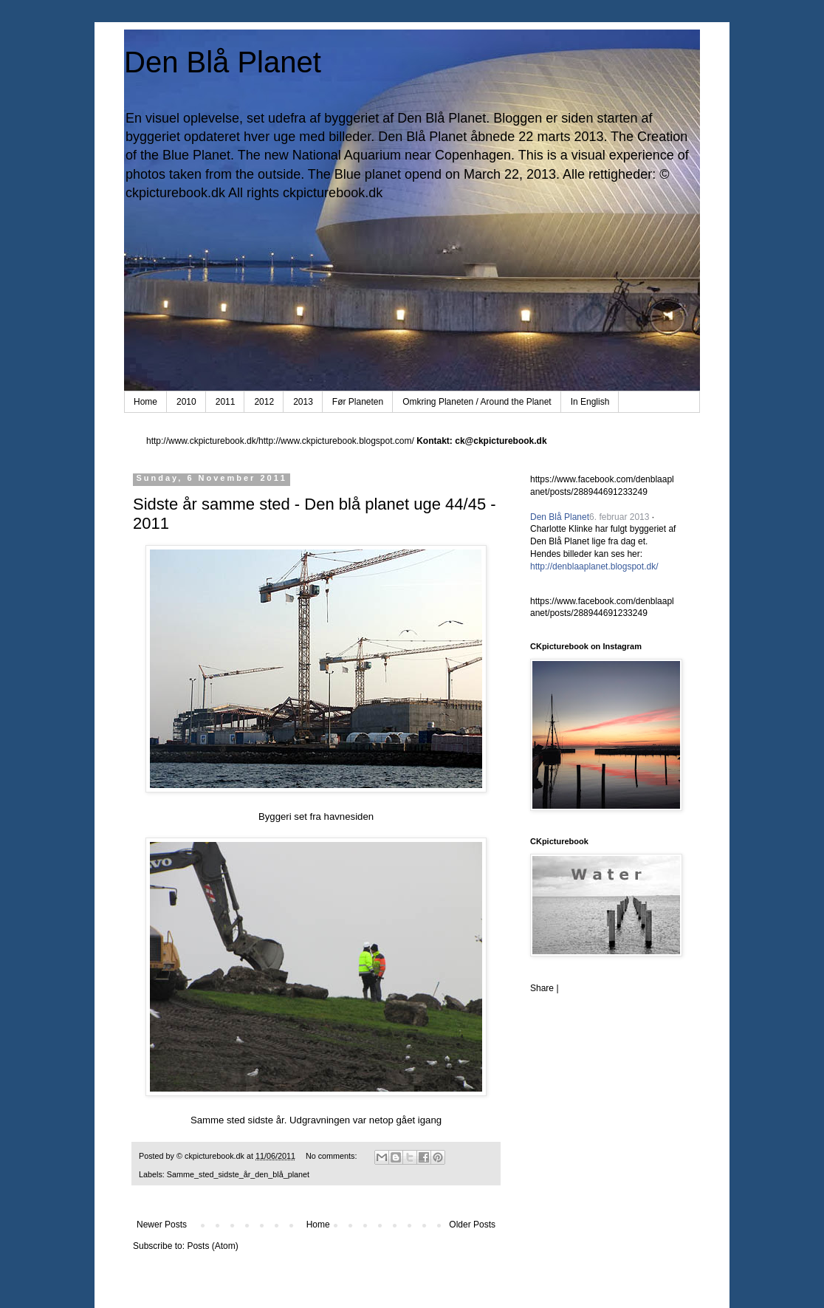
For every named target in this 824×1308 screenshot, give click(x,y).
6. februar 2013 (619, 517)
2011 (226, 402)
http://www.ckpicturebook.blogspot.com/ (336, 441)
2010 (186, 402)
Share (542, 988)
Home (145, 402)
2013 (303, 402)
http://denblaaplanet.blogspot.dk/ (594, 566)
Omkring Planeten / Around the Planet (476, 402)
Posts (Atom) (212, 1246)
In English (590, 402)
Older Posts (472, 1224)
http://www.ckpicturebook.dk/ (202, 441)
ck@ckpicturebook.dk (500, 441)
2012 (264, 402)
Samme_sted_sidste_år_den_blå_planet (238, 1174)
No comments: (333, 1155)
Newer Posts (162, 1224)
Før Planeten (357, 402)
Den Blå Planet (222, 62)
